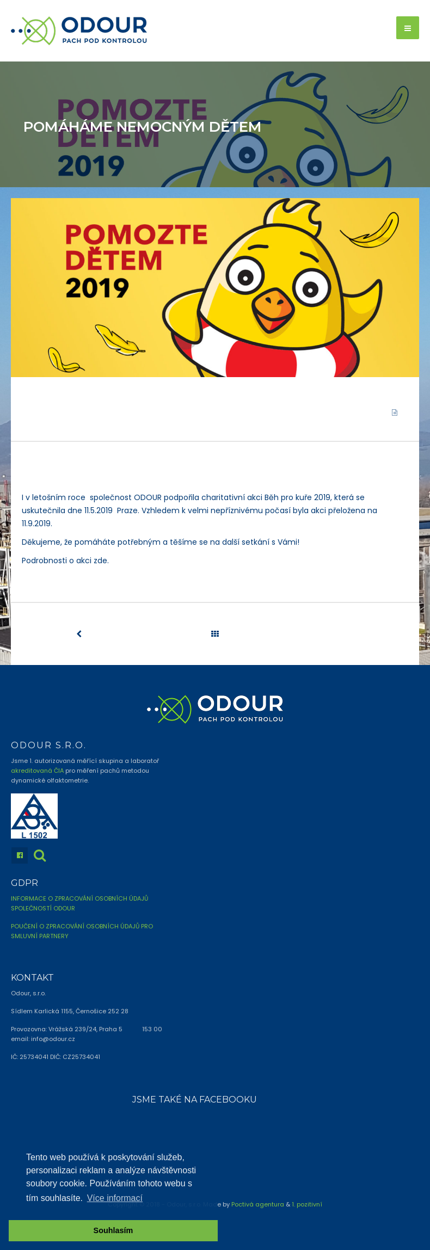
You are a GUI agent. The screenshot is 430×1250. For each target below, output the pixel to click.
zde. (101, 560)
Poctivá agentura (257, 1204)
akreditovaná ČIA (37, 770)
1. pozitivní (307, 1204)
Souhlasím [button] (113, 1230)
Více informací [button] (115, 1198)
